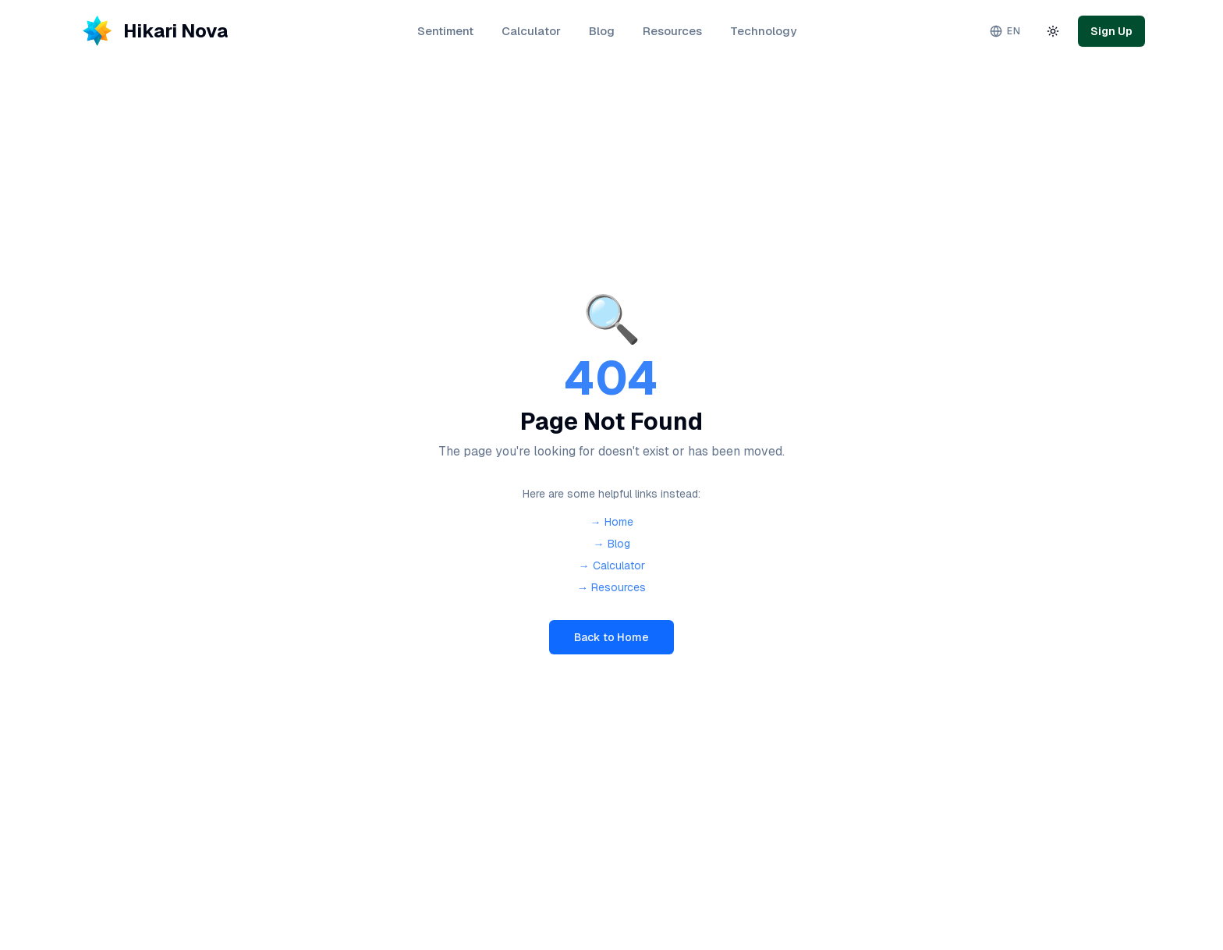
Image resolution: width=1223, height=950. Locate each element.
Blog (602, 30)
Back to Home (611, 637)
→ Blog (612, 544)
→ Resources (611, 587)
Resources (672, 30)
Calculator (531, 30)
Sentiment (445, 30)
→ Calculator (612, 565)
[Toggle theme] (1053, 31)
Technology (763, 30)
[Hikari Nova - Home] (153, 31)
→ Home (611, 522)
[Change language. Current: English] (1005, 31)
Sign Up (1111, 31)
